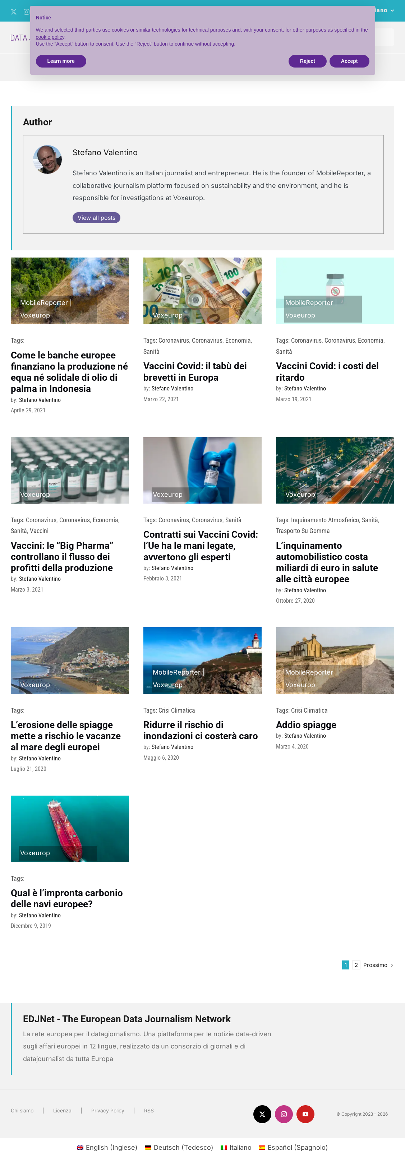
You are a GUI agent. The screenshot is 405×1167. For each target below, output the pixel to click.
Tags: (17, 340)
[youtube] (305, 1114)
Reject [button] (307, 61)
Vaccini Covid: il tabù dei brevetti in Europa (195, 372)
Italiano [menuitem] (241, 1147)
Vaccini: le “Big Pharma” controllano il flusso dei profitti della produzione (62, 556)
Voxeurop (35, 315)
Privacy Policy (107, 1110)
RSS (149, 1110)
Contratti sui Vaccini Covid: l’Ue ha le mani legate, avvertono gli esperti (200, 545)
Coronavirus (173, 340)
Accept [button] (349, 61)
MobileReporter (44, 302)
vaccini (39, 530)
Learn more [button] (61, 61)
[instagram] (284, 1114)
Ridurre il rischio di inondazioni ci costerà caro (200, 730)
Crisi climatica (176, 710)
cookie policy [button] (50, 37)
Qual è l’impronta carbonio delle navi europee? (67, 898)
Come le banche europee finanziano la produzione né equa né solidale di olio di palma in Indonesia (69, 372)
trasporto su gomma (303, 530)
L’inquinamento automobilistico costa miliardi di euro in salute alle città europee (327, 562)
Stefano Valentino (105, 152)
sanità (151, 351)
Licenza (62, 1110)
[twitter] (14, 12)
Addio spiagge (306, 724)
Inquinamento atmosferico (325, 520)
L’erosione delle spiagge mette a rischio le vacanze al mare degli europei (66, 735)
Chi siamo (22, 1110)
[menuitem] (107, 1147)
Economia (238, 340)
